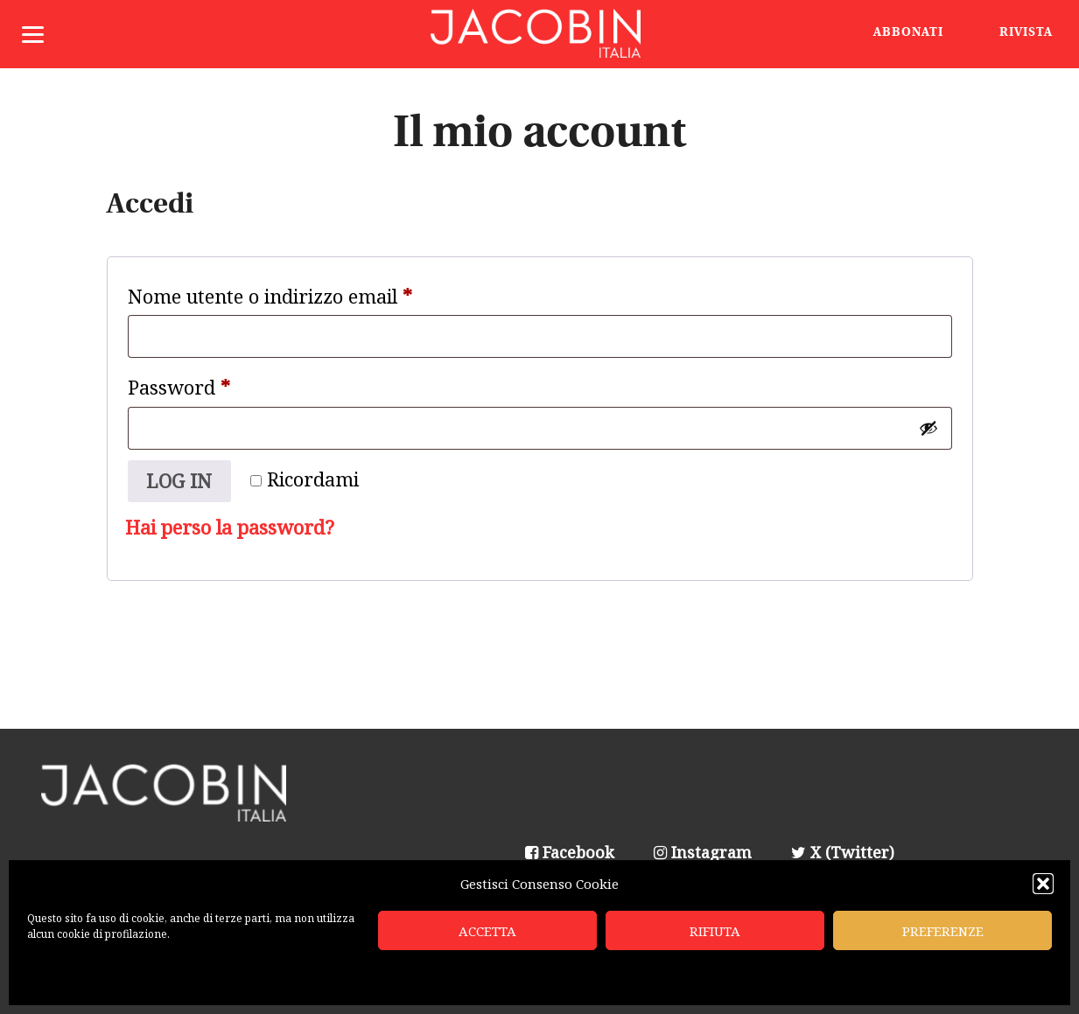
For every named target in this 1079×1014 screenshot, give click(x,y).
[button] (1043, 883)
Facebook (569, 852)
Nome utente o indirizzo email (309, 293)
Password (218, 384)
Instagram (703, 852)
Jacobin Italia (540, 34)
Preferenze (943, 931)
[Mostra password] (928, 427)
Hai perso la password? (229, 527)
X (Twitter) (842, 852)
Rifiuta (715, 931)
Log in (179, 480)
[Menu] (33, 32)
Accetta (487, 931)
